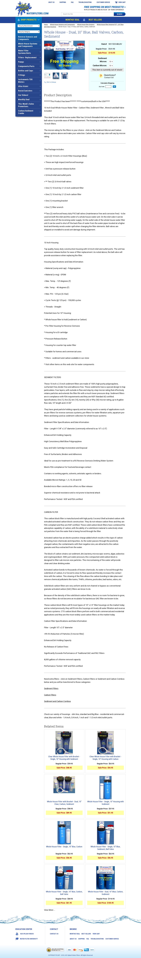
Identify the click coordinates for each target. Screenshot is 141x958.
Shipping (62, 2)
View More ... (49, 910)
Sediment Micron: (102, 60)
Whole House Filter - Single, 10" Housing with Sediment (105, 802)
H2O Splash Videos (27, 934)
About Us (51, 2)
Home (46, 24)
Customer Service (103, 2)
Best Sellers (95, 19)
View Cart (122, 2)
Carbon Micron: (100, 65)
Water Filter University (29, 939)
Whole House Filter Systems (85, 24)
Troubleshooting (85, 2)
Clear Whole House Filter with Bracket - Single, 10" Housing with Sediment (64, 757)
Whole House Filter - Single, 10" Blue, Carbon (64, 846)
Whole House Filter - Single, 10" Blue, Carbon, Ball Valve (64, 892)
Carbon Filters (50, 695)
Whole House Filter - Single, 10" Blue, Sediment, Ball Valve (105, 847)
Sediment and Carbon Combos (57, 701)
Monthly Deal (73, 19)
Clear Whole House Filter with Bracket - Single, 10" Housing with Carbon (105, 757)
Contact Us (54, 934)
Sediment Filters (51, 688)
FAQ (72, 2)
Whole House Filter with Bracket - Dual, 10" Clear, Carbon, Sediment (64, 802)
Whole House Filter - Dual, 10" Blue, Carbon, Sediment (105, 892)
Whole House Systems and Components (62, 24)
